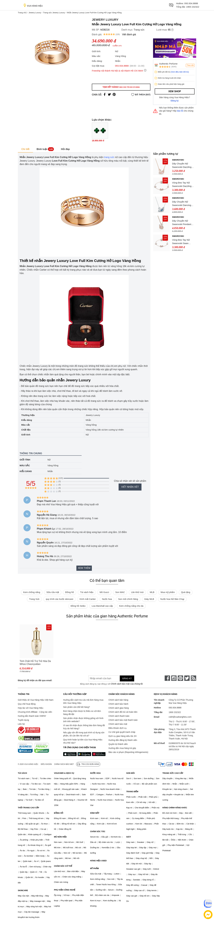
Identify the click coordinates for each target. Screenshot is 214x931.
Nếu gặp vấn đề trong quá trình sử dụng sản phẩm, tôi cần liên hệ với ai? (83, 734)
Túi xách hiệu (86, 592)
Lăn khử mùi (137, 592)
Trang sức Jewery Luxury (54, 12)
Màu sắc (25, 465)
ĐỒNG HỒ (58, 813)
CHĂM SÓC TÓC (97, 831)
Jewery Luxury (35, 12)
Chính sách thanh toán (118, 716)
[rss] (193, 678)
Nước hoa (107, 599)
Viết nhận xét (130, 487)
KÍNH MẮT (94, 813)
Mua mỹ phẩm (168, 592)
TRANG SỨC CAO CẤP (172, 773)
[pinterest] (180, 678)
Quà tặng (185, 592)
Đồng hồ (69, 592)
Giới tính (25, 459)
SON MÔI (130, 773)
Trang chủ (22, 12)
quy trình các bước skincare (59, 599)
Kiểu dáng (26, 471)
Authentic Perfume (168, 63)
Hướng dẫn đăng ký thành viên (122, 740)
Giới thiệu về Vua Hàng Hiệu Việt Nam (35, 700)
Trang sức (139, 29)
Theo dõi (190, 65)
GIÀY (128, 837)
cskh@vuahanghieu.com (180, 717)
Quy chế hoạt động (27, 704)
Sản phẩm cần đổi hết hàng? (76, 707)
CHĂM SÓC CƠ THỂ (63, 866)
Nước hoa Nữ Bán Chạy (172, 599)
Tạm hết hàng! (121, 87)
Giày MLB (149, 599)
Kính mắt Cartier (88, 599)
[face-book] (167, 678)
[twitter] (187, 678)
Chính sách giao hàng (118, 708)
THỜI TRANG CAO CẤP (28, 808)
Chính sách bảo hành (118, 704)
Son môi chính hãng (128, 599)
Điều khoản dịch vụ (117, 728)
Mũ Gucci (104, 592)
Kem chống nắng (31, 592)
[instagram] (174, 678)
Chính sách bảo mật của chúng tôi (127, 684)
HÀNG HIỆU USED (98, 861)
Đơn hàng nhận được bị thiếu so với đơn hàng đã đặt (82, 712)
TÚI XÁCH (22, 773)
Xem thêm (84, 568)
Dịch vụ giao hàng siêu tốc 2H (122, 736)
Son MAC (120, 592)
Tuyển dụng (23, 720)
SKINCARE (23, 890)
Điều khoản (46, 764)
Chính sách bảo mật (117, 724)
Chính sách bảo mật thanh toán (123, 720)
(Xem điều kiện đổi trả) (180, 72)
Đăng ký (175, 100)
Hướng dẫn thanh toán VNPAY (32, 716)
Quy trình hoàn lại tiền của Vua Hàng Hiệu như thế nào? (82, 741)
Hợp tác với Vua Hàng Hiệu (30, 708)
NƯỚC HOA (95, 773)
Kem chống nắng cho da (131, 606)
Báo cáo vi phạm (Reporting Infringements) (128, 752)
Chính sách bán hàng (118, 700)
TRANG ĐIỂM (132, 791)
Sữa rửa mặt (52, 592)
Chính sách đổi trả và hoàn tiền (122, 712)
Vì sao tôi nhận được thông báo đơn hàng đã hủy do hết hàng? (84, 727)
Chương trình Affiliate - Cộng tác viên (35, 712)
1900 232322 (192, 7)
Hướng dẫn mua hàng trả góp (122, 748)
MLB (152, 592)
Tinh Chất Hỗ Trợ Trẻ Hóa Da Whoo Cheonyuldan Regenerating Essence (35, 663)
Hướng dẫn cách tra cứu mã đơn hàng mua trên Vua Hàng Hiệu (83, 701)
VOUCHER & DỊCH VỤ (64, 773)
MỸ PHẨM (94, 868)
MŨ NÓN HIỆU (60, 837)
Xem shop (174, 91)
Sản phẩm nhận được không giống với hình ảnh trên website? (83, 720)
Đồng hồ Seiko (78, 606)
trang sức (109, 157)
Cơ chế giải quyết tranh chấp (121, 732)
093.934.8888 (191, 3)
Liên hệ (21, 724)
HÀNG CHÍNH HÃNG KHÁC (174, 808)
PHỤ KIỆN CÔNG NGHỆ (64, 890)
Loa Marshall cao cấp (102, 606)
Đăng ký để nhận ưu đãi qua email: (35, 680)
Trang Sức (34, 599)
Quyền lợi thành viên (118, 744)
